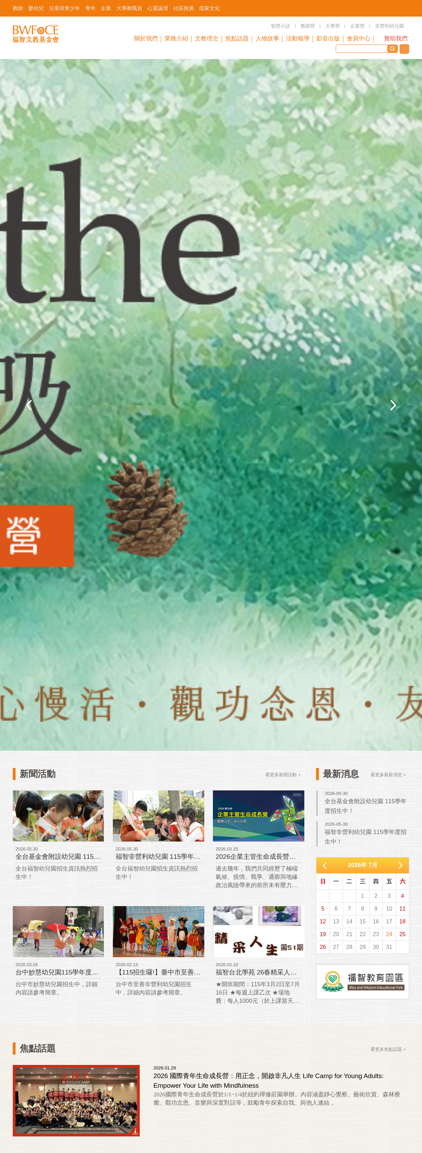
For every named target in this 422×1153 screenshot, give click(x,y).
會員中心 (358, 38)
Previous (29, 405)
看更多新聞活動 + (283, 774)
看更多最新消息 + (388, 774)
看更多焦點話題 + (388, 1049)
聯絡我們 (404, 49)
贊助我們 (396, 38)
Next (393, 405)
